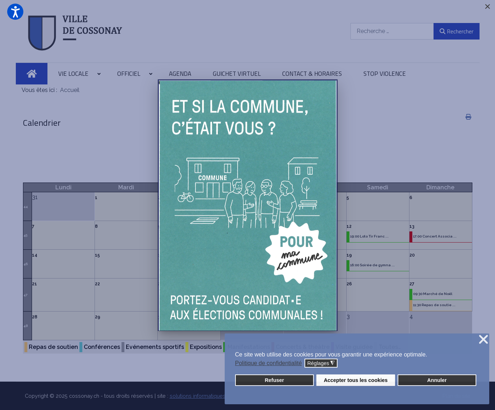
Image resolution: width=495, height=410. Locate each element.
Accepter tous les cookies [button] (356, 380)
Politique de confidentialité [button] (268, 363)
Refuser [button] (274, 380)
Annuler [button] (436, 380)
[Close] (487, 6)
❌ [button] (483, 340)
